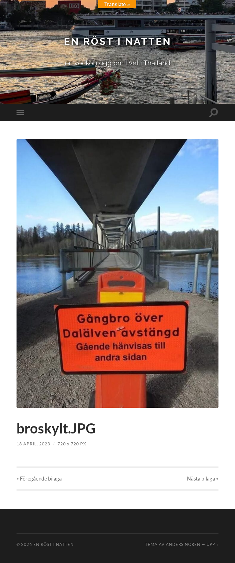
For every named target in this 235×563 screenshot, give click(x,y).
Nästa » (202, 478)
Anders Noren (183, 544)
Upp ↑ (212, 544)
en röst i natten (117, 41)
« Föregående (39, 478)
